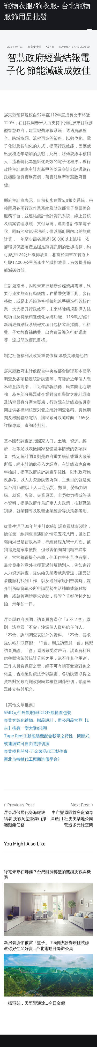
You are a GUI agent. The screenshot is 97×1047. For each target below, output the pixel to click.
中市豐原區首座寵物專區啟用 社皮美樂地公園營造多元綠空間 (72, 819)
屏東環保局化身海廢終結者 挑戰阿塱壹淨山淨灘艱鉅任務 (25, 819)
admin (50, 46)
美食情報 (36, 46)
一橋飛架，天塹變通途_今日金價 (34, 1003)
